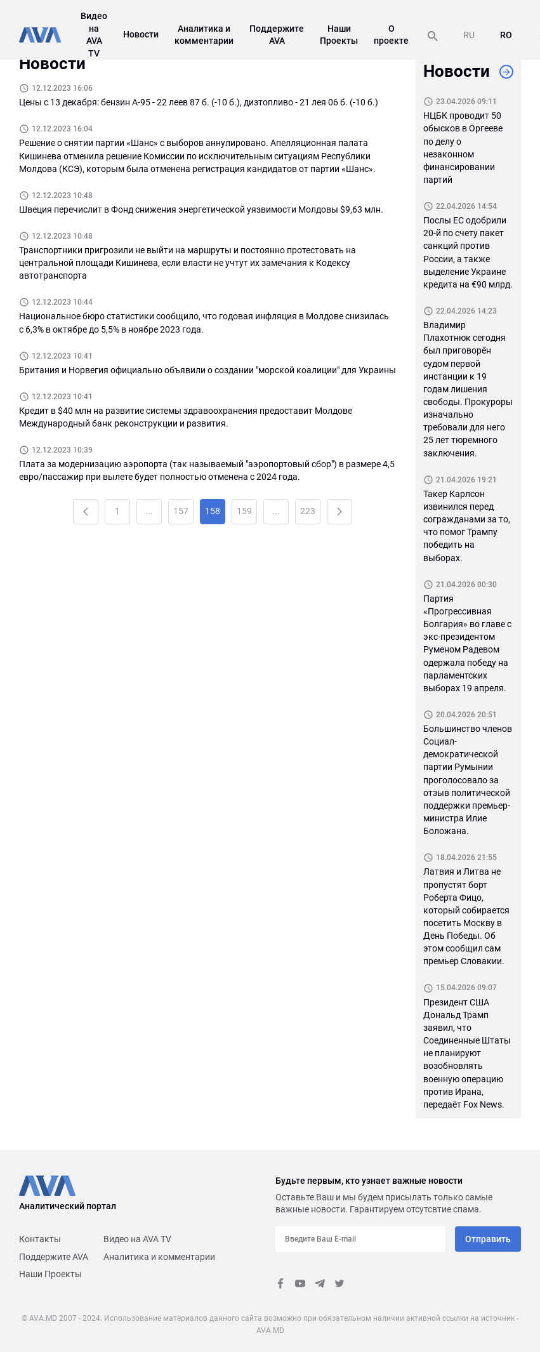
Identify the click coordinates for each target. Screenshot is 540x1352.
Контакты (40, 1239)
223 (307, 511)
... (149, 511)
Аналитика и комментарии (159, 1257)
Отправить (488, 1239)
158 (212, 511)
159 (244, 511)
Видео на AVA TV (137, 1239)
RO (506, 35)
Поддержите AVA (53, 1257)
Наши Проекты (50, 1274)
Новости (141, 34)
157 (180, 511)
